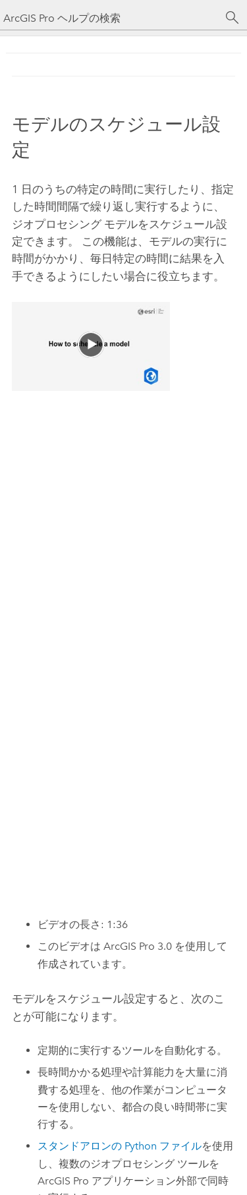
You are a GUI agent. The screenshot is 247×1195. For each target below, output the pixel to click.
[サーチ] (232, 17)
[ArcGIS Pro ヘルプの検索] (110, 18)
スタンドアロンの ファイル (120, 1146)
